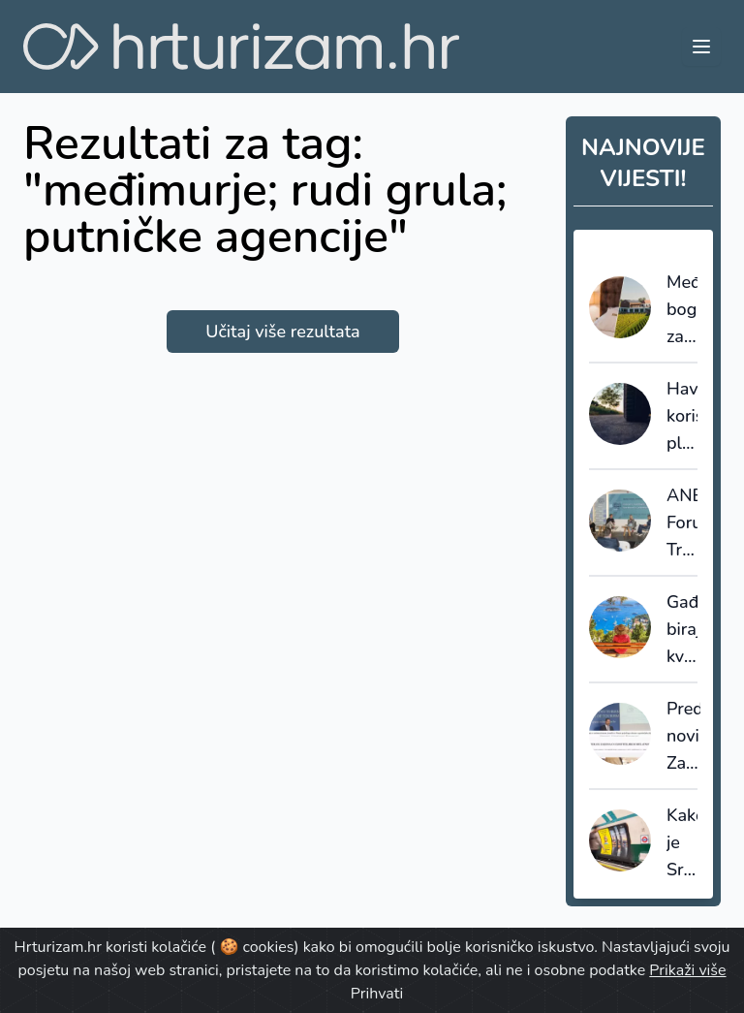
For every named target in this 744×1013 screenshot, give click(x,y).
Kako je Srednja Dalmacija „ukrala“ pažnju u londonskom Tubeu (682, 843)
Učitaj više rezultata (282, 331)
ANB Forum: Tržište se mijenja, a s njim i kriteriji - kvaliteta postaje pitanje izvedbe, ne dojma (682, 523)
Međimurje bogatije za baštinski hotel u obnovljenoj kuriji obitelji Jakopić (682, 310)
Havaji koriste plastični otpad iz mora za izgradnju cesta (682, 417)
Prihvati (377, 993)
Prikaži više (687, 970)
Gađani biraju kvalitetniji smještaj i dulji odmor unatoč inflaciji (682, 630)
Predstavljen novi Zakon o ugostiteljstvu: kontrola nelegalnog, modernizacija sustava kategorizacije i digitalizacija (683, 736)
